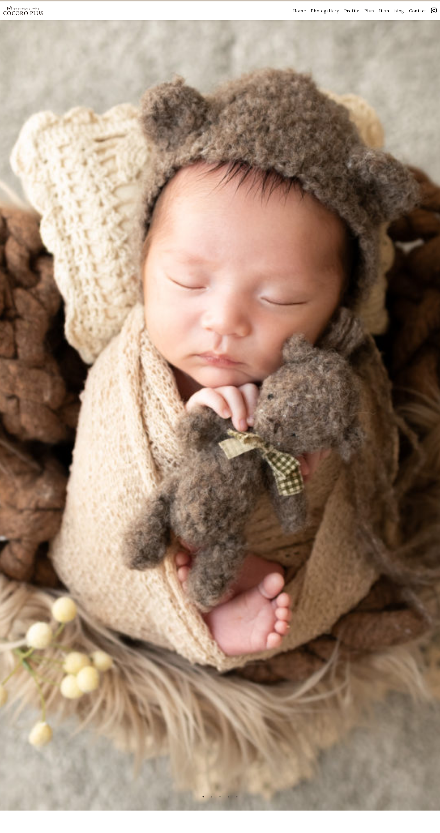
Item (384, 10)
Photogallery (325, 10)
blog (399, 10)
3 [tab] (220, 797)
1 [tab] (203, 797)
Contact (417, 10)
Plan (369, 10)
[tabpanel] (220, 405)
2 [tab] (211, 797)
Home (299, 10)
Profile (351, 10)
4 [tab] (228, 797)
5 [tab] (237, 797)
